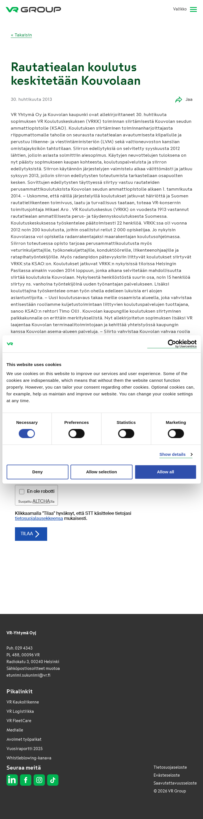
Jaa (184, 99)
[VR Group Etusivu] (33, 9)
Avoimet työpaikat (24, 739)
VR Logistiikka (20, 711)
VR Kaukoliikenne (22, 702)
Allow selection (101, 471)
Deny (37, 471)
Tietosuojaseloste (170, 767)
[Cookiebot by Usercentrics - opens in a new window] (172, 343)
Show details (173, 454)
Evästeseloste (167, 775)
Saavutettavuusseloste (175, 783)
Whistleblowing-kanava (28, 758)
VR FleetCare (18, 720)
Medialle (14, 730)
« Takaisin (21, 35)
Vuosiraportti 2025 (24, 748)
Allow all (165, 471)
